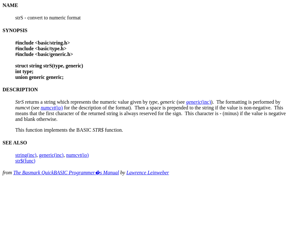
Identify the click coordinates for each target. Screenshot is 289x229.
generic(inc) (51, 155)
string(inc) (26, 155)
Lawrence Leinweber (147, 172)
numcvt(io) (77, 155)
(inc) (198, 102)
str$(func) (25, 160)
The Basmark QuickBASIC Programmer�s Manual (66, 172)
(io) (52, 107)
